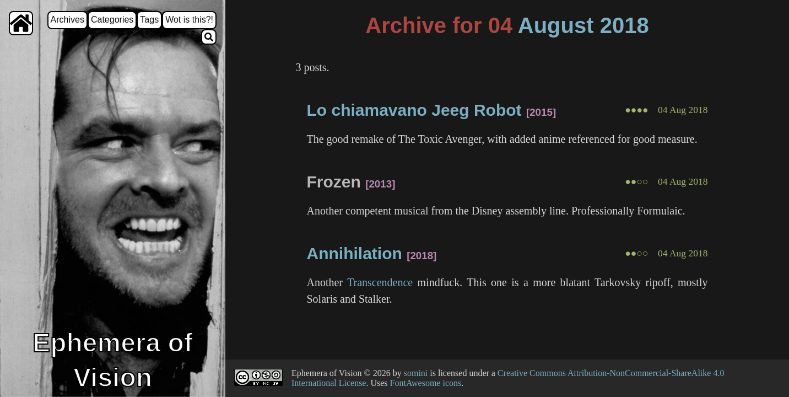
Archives (67, 19)
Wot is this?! (189, 19)
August (556, 25)
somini (416, 373)
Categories (112, 19)
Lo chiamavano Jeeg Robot (413, 110)
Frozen (333, 182)
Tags (149, 19)
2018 (624, 25)
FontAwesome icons (426, 383)
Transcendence (380, 282)
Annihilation (354, 253)
